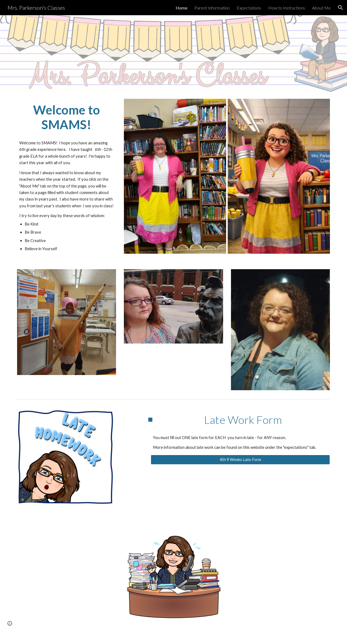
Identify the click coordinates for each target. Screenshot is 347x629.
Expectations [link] (249, 7)
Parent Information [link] (212, 7)
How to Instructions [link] (286, 7)
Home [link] (181, 7)
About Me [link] (321, 7)
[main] (66, 117)
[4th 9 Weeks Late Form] (240, 459)
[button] (340, 7)
